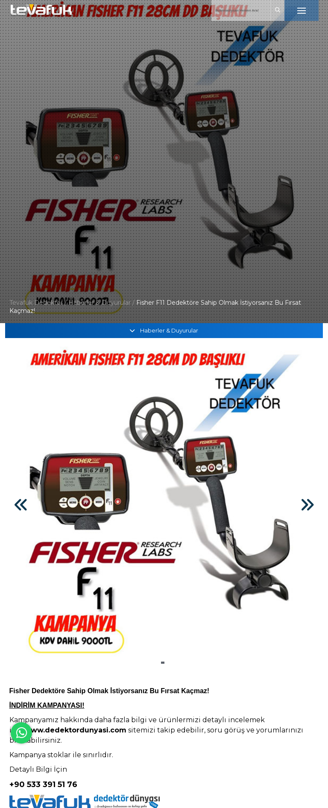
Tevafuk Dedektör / (38, 302)
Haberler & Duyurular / (101, 302)
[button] (162, 663)
